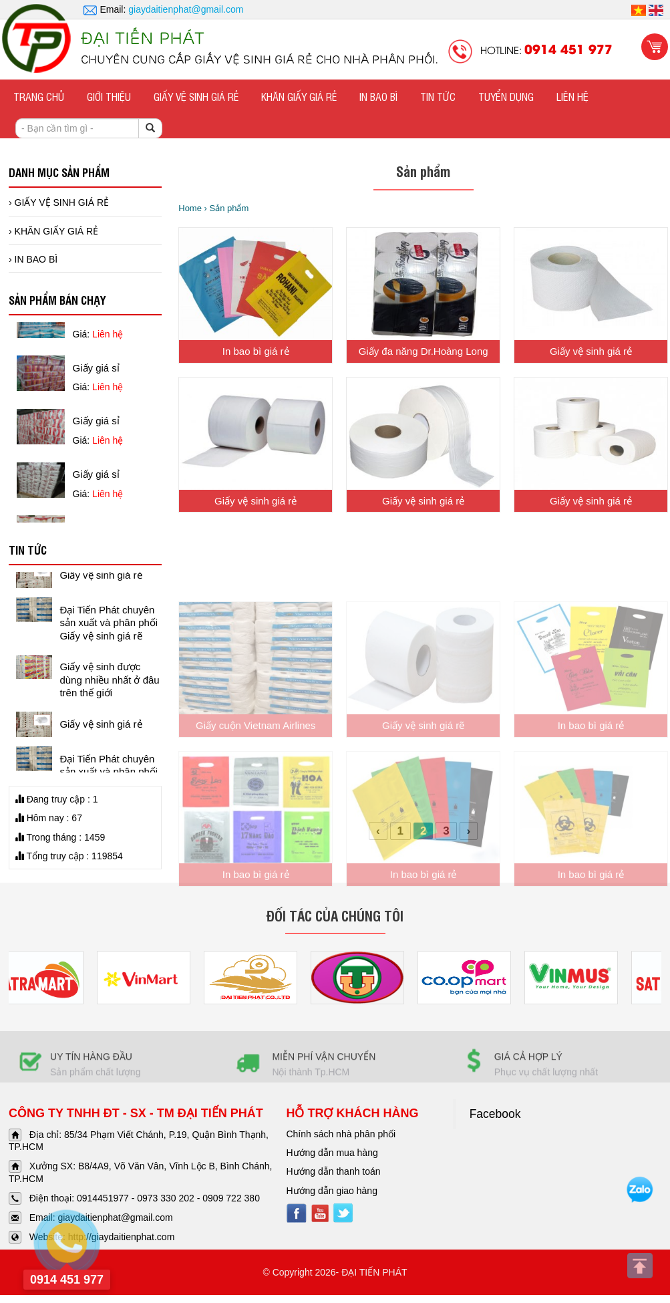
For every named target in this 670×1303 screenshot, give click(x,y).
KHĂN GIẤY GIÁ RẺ (299, 96)
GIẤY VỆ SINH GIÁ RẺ (196, 96)
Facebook (495, 1114)
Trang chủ (38, 96)
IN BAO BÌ (378, 96)
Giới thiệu (109, 96)
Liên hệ (572, 96)
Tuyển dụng (506, 96)
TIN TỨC (438, 96)
